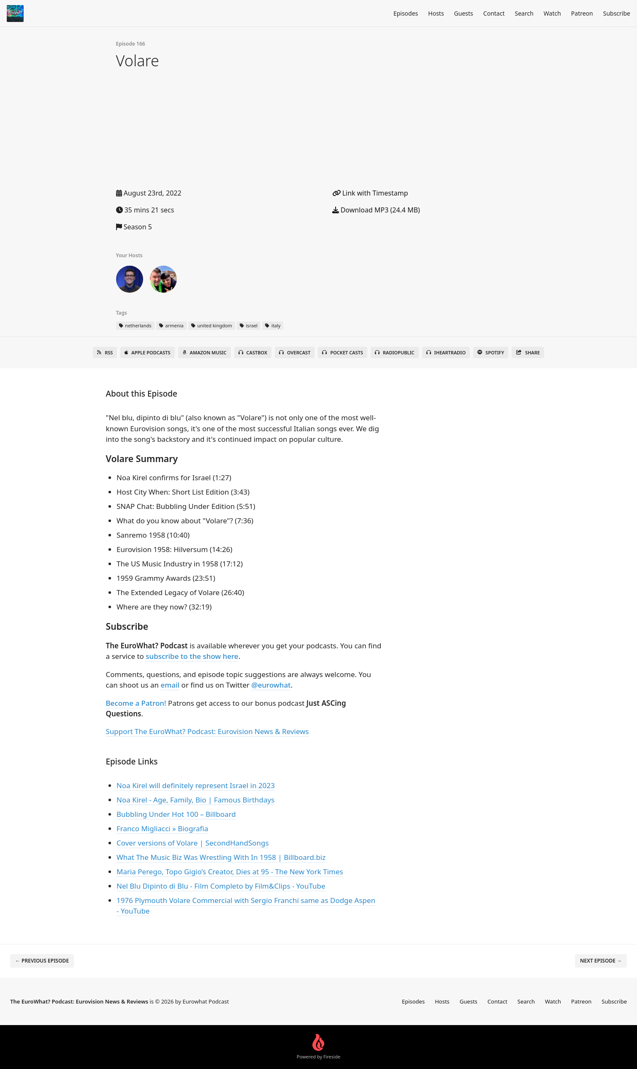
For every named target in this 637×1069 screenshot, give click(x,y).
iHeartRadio (446, 352)
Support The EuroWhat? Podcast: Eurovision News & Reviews (207, 731)
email (169, 685)
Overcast (294, 352)
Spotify (490, 352)
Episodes (405, 13)
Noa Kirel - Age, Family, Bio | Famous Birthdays (195, 800)
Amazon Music (204, 352)
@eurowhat (270, 685)
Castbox (253, 352)
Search (524, 13)
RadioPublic (395, 352)
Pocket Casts (342, 352)
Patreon (582, 13)
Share (528, 352)
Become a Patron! (136, 703)
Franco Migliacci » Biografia (162, 828)
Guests (463, 13)
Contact (494, 13)
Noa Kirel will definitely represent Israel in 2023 (196, 785)
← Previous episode (42, 960)
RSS (105, 352)
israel (249, 325)
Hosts (436, 13)
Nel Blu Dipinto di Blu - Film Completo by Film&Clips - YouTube (221, 886)
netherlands (135, 325)
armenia (171, 325)
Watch (552, 13)
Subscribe (616, 13)
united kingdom (211, 325)
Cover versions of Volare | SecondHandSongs (193, 843)
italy (272, 325)
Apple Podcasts (147, 352)
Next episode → (601, 960)
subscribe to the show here (192, 656)
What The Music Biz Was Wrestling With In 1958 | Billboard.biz (221, 857)
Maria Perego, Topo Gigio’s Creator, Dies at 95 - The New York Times (230, 871)
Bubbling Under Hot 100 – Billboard (176, 814)
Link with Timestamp (370, 193)
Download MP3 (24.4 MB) (376, 210)
